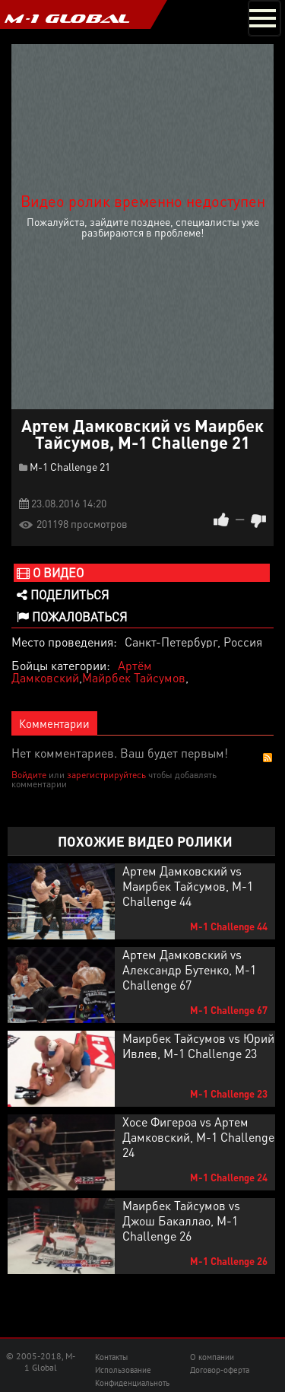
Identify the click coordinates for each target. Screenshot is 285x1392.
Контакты (111, 1357)
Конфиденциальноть (132, 1383)
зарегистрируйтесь (106, 774)
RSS (267, 758)
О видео (50, 572)
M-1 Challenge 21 (70, 466)
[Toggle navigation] (264, 18)
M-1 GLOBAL (67, 18)
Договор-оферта (219, 1370)
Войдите (28, 774)
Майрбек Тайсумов (133, 677)
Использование (123, 1370)
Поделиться (63, 594)
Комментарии (54, 723)
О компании (212, 1357)
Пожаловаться (72, 616)
